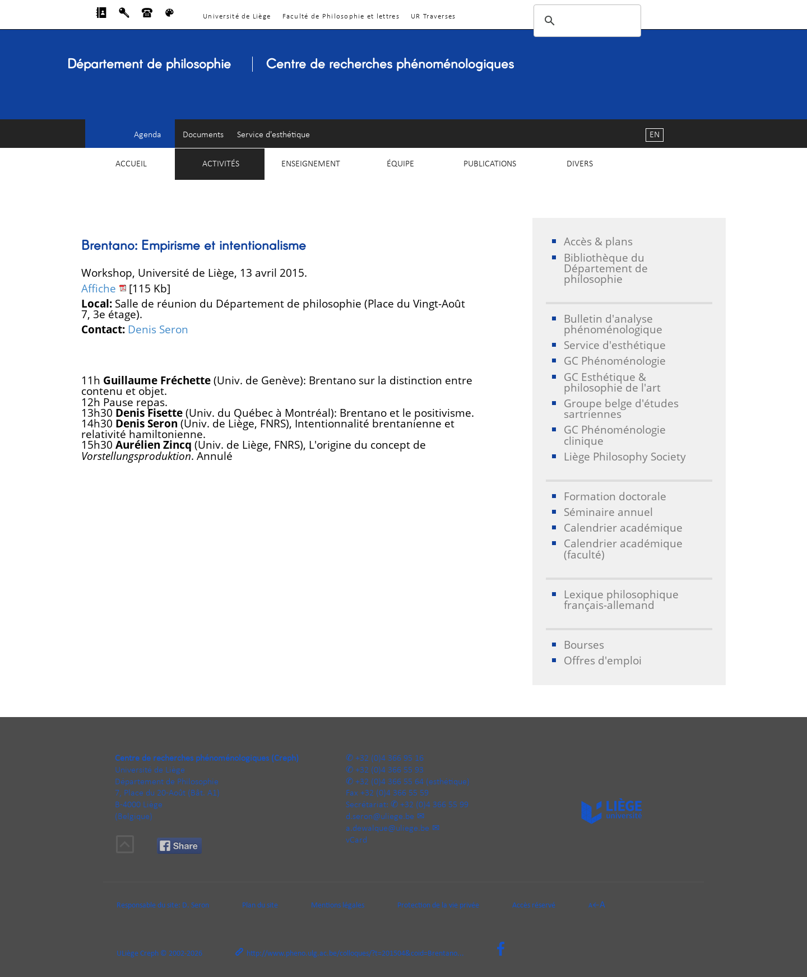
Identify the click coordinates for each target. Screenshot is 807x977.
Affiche (98, 288)
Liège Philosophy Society (625, 456)
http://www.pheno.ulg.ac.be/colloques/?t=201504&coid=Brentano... (355, 954)
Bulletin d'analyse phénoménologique (613, 324)
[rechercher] (585, 20)
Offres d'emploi (603, 660)
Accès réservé (533, 905)
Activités (220, 164)
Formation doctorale (615, 496)
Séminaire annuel (608, 511)
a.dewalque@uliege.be (387, 828)
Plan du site (260, 905)
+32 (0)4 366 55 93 (389, 770)
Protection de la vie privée (438, 905)
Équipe (400, 164)
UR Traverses (433, 16)
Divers (580, 164)
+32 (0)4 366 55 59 (394, 793)
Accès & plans (598, 241)
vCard (356, 840)
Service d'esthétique (273, 135)
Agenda (147, 135)
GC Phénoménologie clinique (615, 435)
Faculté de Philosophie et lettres (341, 16)
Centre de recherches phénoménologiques (390, 63)
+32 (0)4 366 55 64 (389, 782)
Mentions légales (337, 905)
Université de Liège (237, 16)
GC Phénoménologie (615, 360)
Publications (489, 164)
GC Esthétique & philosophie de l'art (612, 382)
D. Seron (195, 905)
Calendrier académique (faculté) (623, 548)
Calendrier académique (623, 527)
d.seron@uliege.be (380, 816)
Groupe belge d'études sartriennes (621, 408)
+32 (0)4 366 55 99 (434, 805)
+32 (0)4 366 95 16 (389, 758)
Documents (203, 135)
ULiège (127, 954)
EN (655, 135)
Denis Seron (158, 329)
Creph (149, 954)
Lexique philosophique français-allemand (621, 599)
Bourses (584, 644)
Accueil (131, 164)
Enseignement (310, 164)
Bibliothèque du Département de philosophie (606, 268)
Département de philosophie (149, 63)
